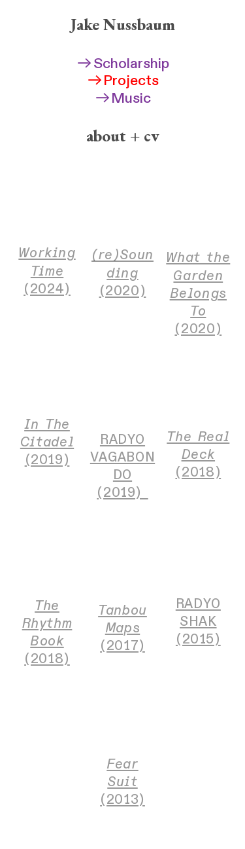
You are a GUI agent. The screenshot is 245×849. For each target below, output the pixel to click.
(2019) (47, 442)
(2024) (46, 270)
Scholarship (122, 63)
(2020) (122, 272)
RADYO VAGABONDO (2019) (122, 466)
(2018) (198, 454)
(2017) (122, 628)
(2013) (122, 781)
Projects (122, 80)
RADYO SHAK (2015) (198, 621)
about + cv (122, 135)
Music (123, 98)
